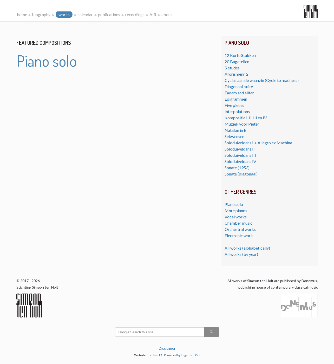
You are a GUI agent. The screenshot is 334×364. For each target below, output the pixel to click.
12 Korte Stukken (240, 55)
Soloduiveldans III (240, 155)
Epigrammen (236, 98)
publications (109, 14)
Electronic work (239, 235)
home (22, 14)
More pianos (236, 210)
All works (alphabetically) (247, 247)
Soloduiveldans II (240, 148)
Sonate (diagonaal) (241, 173)
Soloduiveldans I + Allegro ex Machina (258, 142)
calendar (85, 14)
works (64, 14)
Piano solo (234, 204)
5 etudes (232, 67)
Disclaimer (167, 348)
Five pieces (234, 105)
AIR (152, 14)
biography (41, 14)
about (166, 14)
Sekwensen (234, 136)
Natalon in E (235, 130)
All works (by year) (241, 254)
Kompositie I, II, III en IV (246, 117)
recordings (135, 14)
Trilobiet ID (154, 355)
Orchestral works (240, 229)
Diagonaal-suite (239, 86)
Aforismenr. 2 (236, 74)
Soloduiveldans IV (240, 161)
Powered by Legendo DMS (182, 355)
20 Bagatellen (237, 61)
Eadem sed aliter (239, 92)
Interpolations (237, 111)
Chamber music (238, 222)
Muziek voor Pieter (242, 123)
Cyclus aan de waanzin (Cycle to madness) (262, 80)
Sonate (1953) (237, 167)
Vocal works (236, 216)
